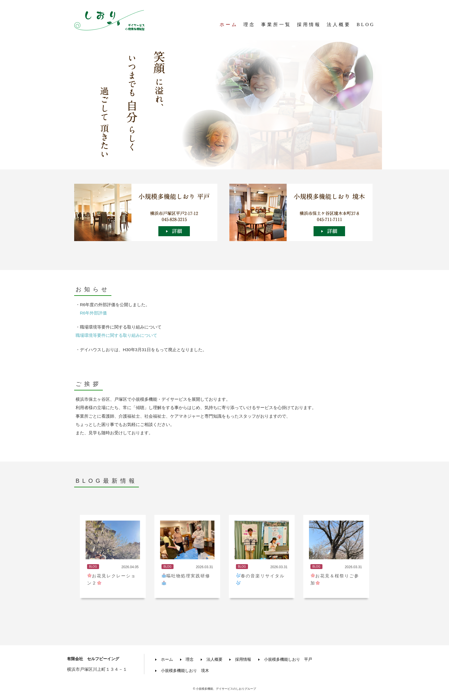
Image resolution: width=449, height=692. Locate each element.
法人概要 (339, 26)
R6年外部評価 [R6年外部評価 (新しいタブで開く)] (93, 312)
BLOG (366, 26)
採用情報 (309, 26)
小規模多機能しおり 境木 (184, 669)
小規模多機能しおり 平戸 (293, 658)
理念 (249, 26)
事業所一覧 (276, 26)
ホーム (229, 26)
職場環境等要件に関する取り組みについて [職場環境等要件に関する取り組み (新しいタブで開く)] (116, 335)
